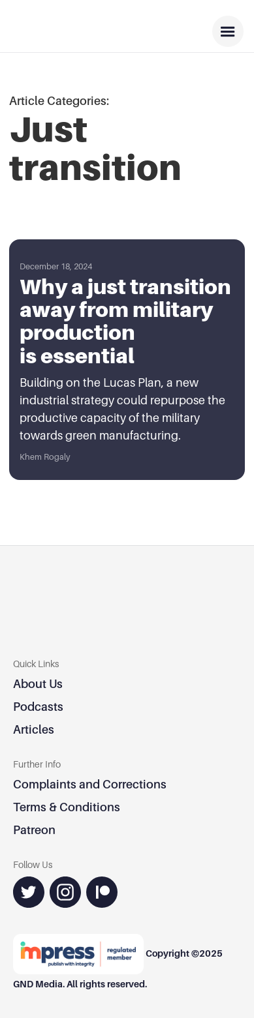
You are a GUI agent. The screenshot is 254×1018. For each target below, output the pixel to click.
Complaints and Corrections (90, 784)
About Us (38, 684)
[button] (228, 31)
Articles (33, 729)
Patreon (34, 830)
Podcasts (38, 706)
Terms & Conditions (66, 807)
